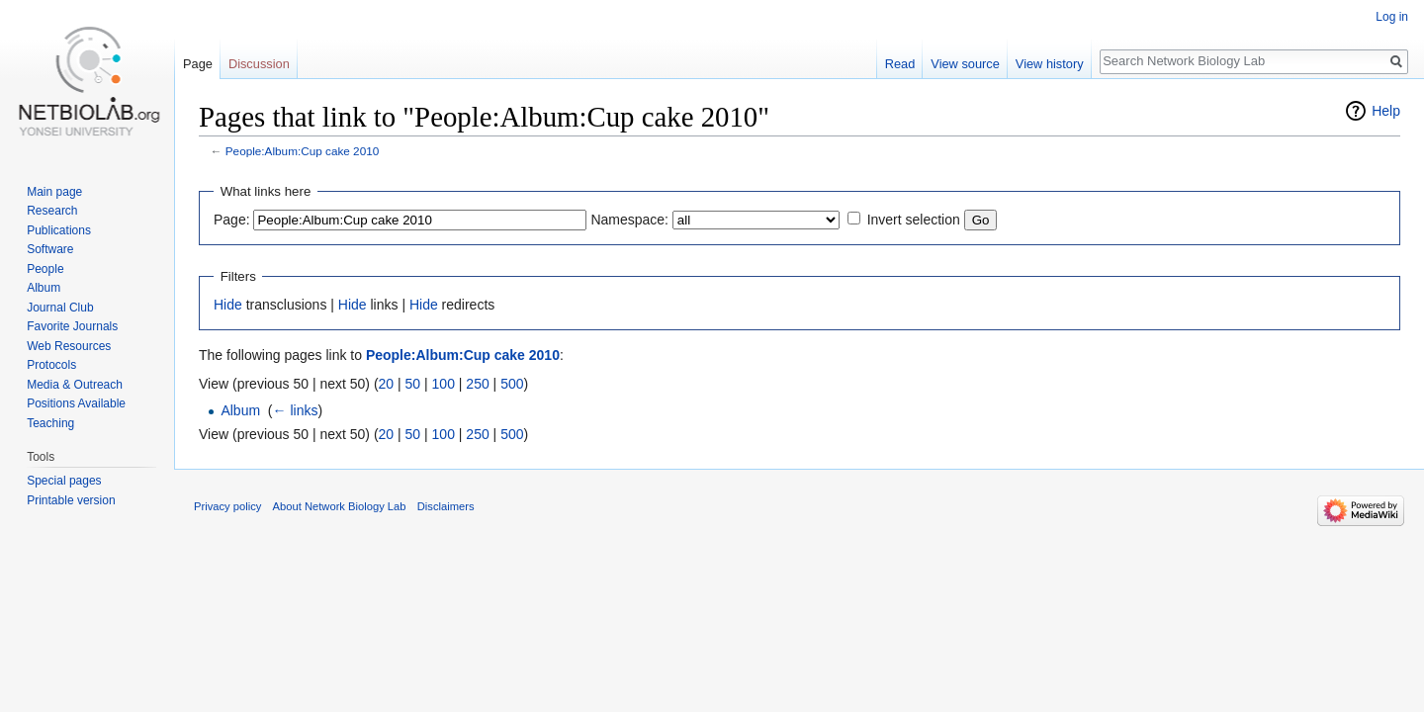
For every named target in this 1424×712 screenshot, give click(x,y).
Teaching (50, 423)
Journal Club (60, 307)
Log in (1392, 17)
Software (50, 249)
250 (477, 384)
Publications (59, 230)
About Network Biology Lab (339, 506)
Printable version (71, 500)
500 (511, 384)
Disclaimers (446, 506)
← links (295, 410)
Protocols (51, 365)
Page (198, 63)
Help (1386, 111)
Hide (228, 304)
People (45, 269)
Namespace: (629, 219)
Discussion (259, 63)
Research (52, 211)
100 (443, 384)
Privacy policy (227, 506)
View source (965, 63)
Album (240, 410)
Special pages (64, 481)
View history (1050, 63)
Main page (54, 192)
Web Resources (69, 346)
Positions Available (76, 403)
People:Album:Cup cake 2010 (302, 150)
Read (900, 63)
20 (387, 384)
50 (413, 384)
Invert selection (913, 219)
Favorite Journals (72, 326)
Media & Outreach (75, 385)
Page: (232, 219)
